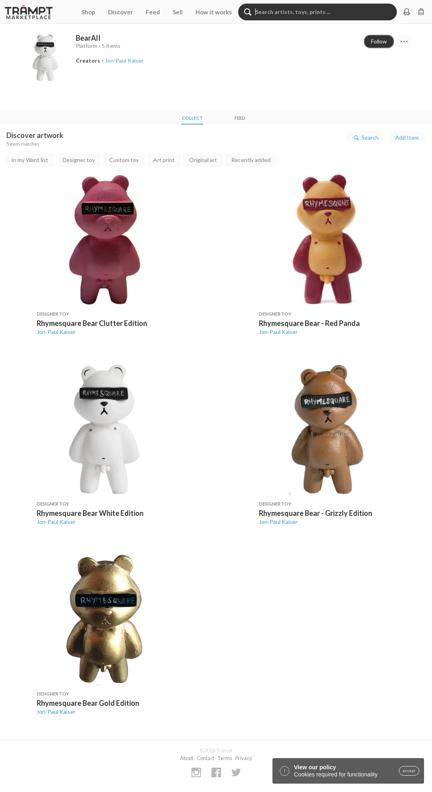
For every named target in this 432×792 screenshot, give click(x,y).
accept (409, 771)
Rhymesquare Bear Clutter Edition (92, 323)
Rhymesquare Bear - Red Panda (309, 323)
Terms (224, 758)
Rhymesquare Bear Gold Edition (88, 703)
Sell (178, 12)
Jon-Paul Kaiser (56, 331)
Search (366, 137)
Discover (120, 12)
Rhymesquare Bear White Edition (90, 513)
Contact (205, 758)
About (186, 758)
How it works (213, 12)
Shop (88, 12)
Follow (379, 41)
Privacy (243, 758)
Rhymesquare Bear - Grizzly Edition (315, 513)
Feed (153, 12)
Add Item (407, 137)
